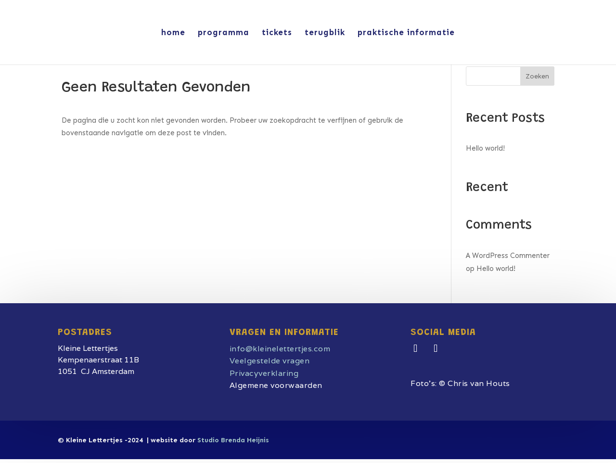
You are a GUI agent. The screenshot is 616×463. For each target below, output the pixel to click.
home (173, 33)
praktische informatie (406, 33)
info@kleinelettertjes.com (280, 349)
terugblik (325, 33)
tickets (277, 33)
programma (223, 33)
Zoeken (537, 76)
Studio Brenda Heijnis (233, 440)
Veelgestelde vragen (270, 361)
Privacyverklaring (264, 373)
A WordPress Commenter (508, 255)
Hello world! (485, 148)
